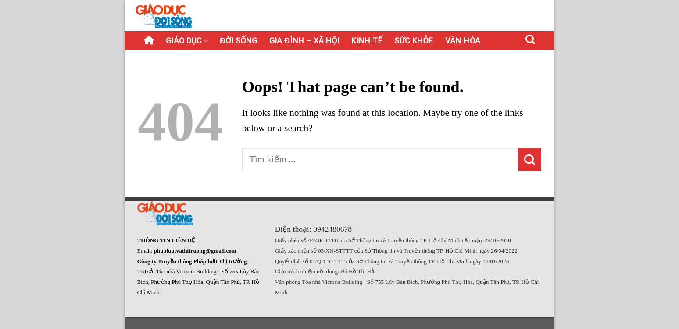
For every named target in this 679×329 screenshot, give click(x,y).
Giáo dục (187, 40)
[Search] (530, 39)
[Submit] (529, 159)
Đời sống (238, 40)
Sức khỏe (413, 40)
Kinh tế (366, 40)
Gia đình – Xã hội (304, 40)
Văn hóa (463, 40)
